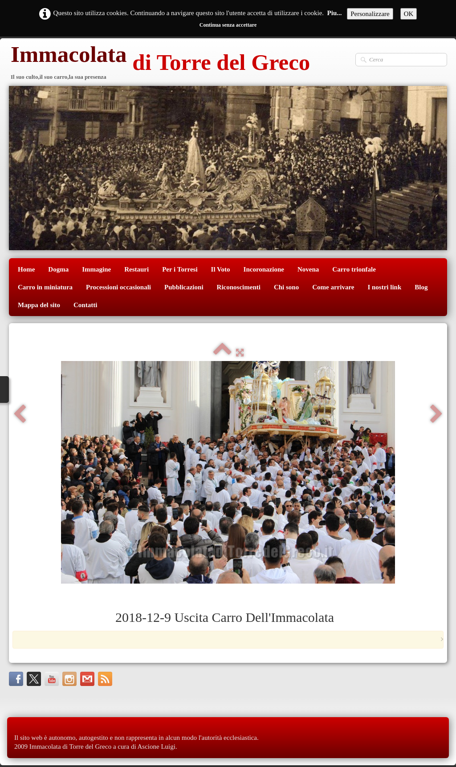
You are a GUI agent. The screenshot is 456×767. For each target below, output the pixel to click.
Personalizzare (369, 13)
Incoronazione (264, 269)
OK (409, 13)
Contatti (85, 304)
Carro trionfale (354, 269)
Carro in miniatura (45, 287)
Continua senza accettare (228, 25)
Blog (421, 287)
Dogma (58, 269)
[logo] (159, 63)
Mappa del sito (39, 304)
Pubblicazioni (184, 287)
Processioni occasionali (118, 287)
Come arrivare (333, 287)
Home (26, 269)
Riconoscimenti (239, 287)
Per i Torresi (179, 269)
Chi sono (286, 287)
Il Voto (220, 269)
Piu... (334, 12)
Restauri (136, 269)
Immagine (96, 269)
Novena (308, 269)
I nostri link (384, 287)
